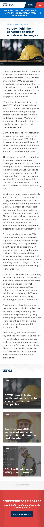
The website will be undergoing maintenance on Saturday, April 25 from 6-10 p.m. (22, 13)
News (9, 24)
